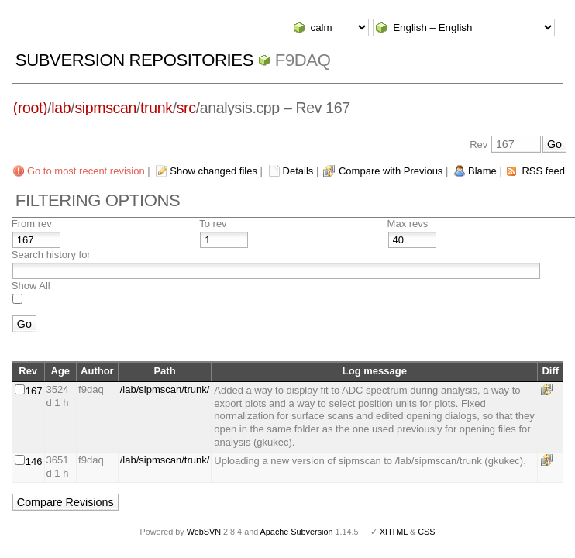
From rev (32, 223)
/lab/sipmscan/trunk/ (165, 389)
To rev (212, 223)
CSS (426, 531)
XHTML (394, 531)
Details (298, 171)
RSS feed (543, 171)
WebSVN (204, 531)
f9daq (303, 60)
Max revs (408, 223)
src (186, 107)
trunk (156, 107)
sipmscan (105, 107)
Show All (31, 285)
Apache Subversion (296, 531)
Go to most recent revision (86, 171)
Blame (482, 171)
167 (34, 391)
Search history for (51, 254)
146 (34, 461)
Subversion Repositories (134, 60)
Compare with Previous (390, 171)
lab (61, 107)
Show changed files (213, 171)
